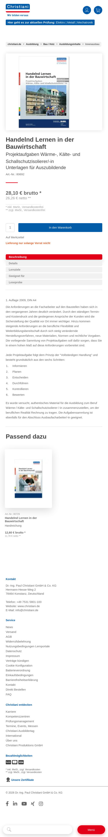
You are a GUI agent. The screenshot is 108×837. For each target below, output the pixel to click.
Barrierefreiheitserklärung (22, 680)
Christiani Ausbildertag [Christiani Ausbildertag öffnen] (20, 731)
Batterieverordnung (18, 670)
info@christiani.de (26, 610)
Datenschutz (14, 651)
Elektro (60, 22)
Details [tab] (13, 263)
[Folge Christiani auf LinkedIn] (15, 804)
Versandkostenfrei (32, 207)
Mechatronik (85, 22)
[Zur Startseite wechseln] (18, 6)
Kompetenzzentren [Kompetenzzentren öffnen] (18, 717)
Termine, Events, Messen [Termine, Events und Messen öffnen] (22, 726)
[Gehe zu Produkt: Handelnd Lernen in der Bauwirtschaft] (28, 477)
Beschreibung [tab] (18, 256)
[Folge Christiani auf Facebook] (7, 804)
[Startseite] (14, 44)
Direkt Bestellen (16, 690)
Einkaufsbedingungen (19, 675)
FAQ (8, 695)
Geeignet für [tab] (16, 276)
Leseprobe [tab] (15, 282)
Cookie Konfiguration (19, 666)
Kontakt (10, 685)
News (9, 627)
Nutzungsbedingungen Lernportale (28, 646)
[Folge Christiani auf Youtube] (24, 804)
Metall (71, 22)
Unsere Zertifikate (20, 780)
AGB (9, 637)
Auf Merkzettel (15, 237)
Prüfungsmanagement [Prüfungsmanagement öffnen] (20, 721)
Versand (11, 632)
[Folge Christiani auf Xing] (33, 804)
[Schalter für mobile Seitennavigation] (91, 829)
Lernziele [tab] (14, 269)
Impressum (13, 656)
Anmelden (87, 10)
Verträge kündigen (17, 661)
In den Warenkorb (60, 227)
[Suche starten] (9, 829)
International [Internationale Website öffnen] (14, 736)
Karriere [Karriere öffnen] (11, 712)
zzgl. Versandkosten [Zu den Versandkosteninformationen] (30, 770)
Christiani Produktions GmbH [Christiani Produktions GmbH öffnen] (24, 745)
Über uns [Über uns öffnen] (11, 741)
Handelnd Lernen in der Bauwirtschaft (22, 517)
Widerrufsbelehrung (18, 642)
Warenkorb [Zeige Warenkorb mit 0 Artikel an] (98, 10)
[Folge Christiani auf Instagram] (41, 804)
